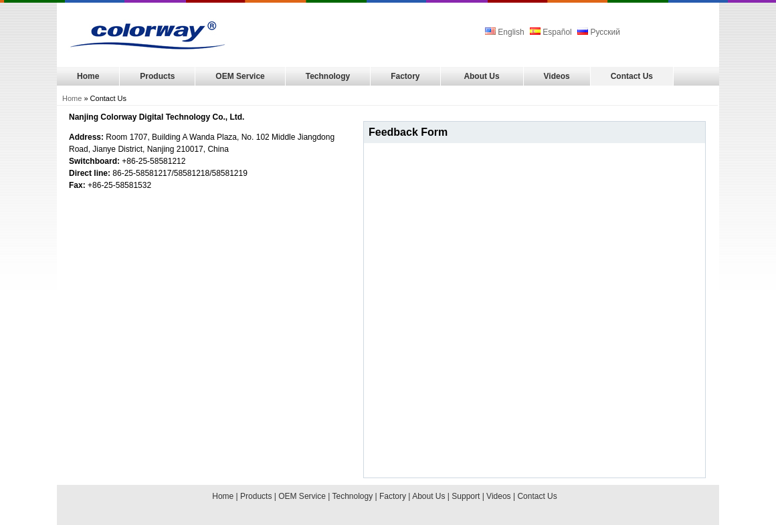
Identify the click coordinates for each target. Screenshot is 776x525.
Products (157, 76)
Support (466, 496)
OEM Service (239, 76)
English (505, 32)
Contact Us (632, 76)
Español (551, 32)
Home (88, 76)
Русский (598, 32)
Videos (557, 76)
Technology (328, 76)
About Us (481, 76)
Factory (405, 76)
